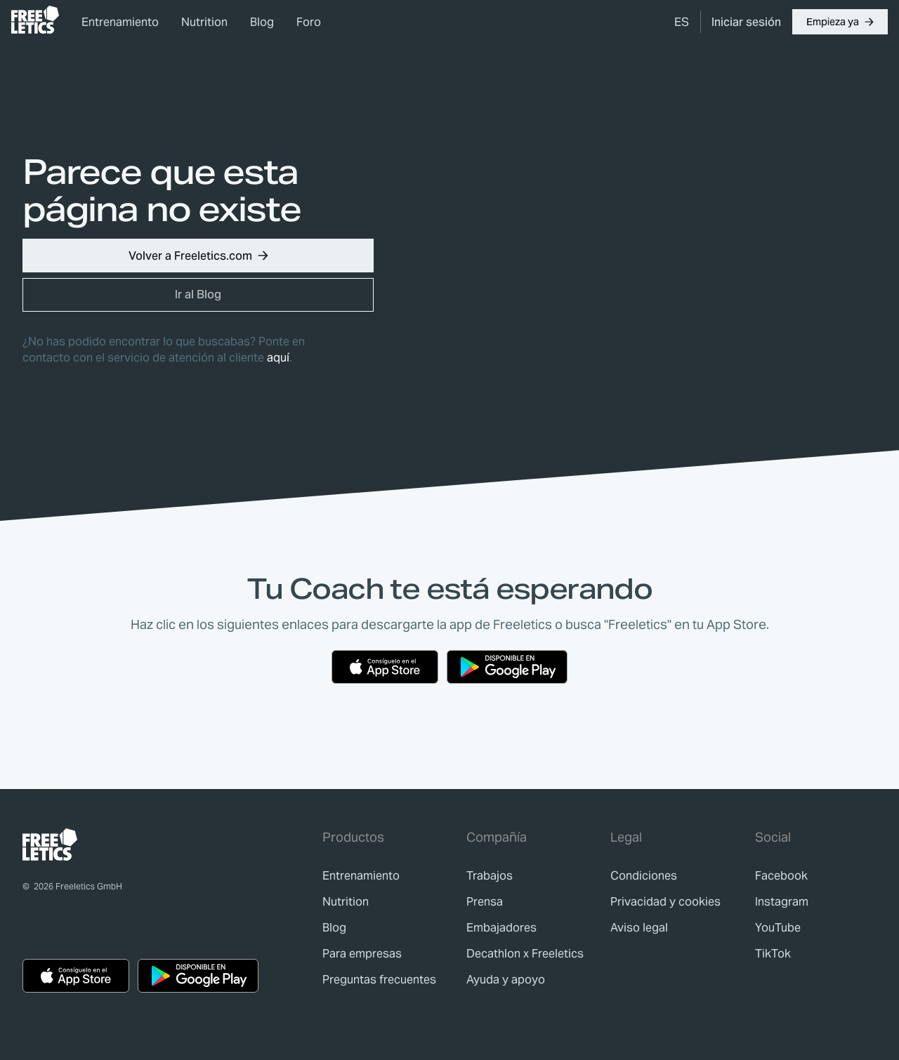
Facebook (781, 875)
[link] (35, 20)
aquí (278, 357)
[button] (840, 21)
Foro (308, 22)
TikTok (773, 953)
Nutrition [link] (204, 22)
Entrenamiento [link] (120, 22)
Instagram (781, 901)
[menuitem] (681, 22)
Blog (262, 22)
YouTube (778, 927)
